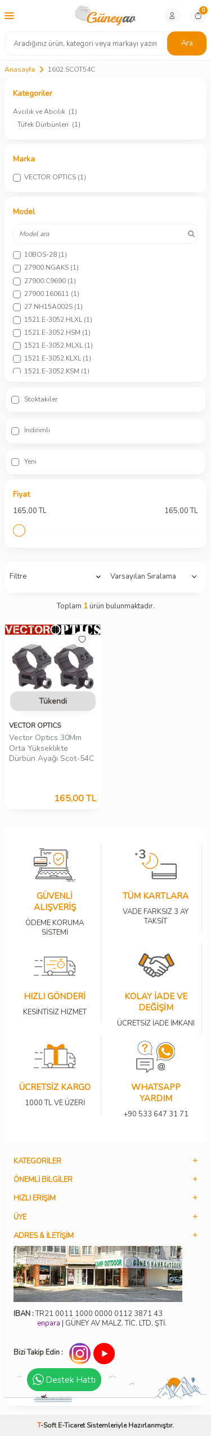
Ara (187, 43)
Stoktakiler (34, 399)
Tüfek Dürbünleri (48, 124)
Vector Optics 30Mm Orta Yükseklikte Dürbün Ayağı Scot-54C (51, 748)
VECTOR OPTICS (35, 725)
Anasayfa (20, 69)
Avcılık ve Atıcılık (45, 111)
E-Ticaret (71, 1425)
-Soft (47, 1425)
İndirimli (30, 430)
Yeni (24, 461)
